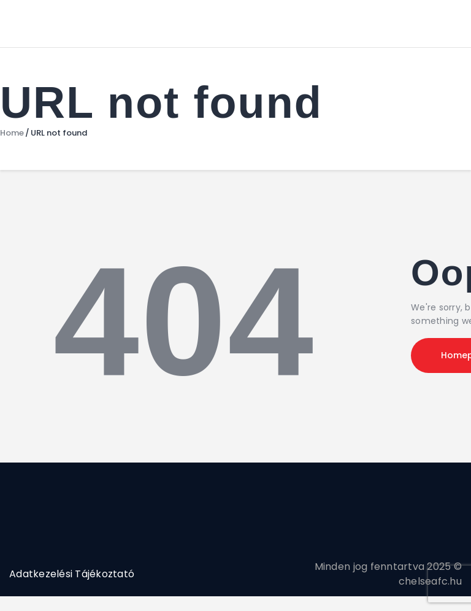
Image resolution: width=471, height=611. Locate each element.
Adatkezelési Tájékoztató (71, 574)
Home (12, 133)
